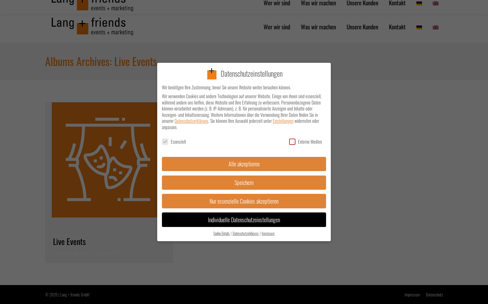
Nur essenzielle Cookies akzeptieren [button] (244, 197)
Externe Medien (305, 138)
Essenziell (174, 138)
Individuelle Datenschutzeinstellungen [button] (244, 216)
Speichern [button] (244, 179)
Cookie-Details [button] (221, 229)
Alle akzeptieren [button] (244, 160)
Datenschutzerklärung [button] (246, 229)
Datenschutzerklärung (191, 117)
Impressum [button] (268, 229)
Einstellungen (283, 117)
